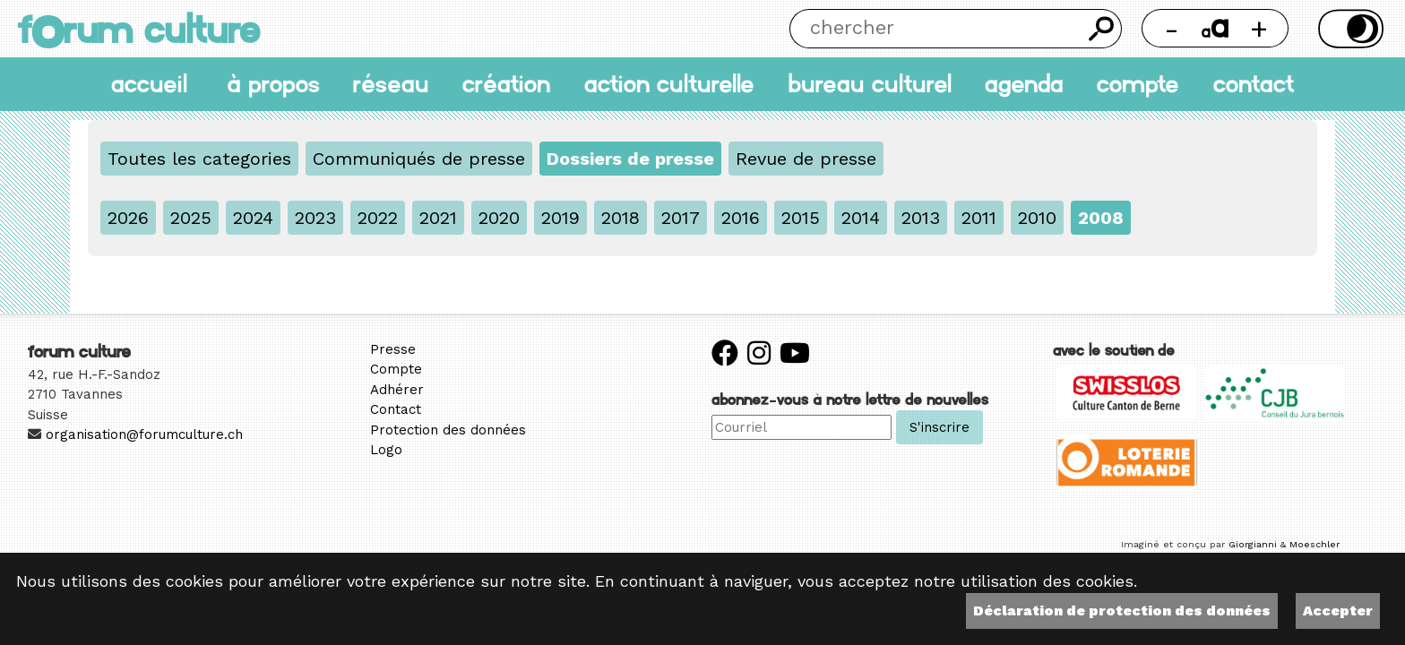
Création (506, 84)
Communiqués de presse (419, 158)
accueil (149, 84)
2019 (560, 217)
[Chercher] (935, 28)
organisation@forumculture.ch (144, 434)
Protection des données (448, 430)
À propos (273, 84)
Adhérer (397, 390)
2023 (315, 217)
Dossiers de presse (630, 158)
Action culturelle (669, 84)
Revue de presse (806, 158)
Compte (1138, 84)
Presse (393, 349)
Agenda (1024, 84)
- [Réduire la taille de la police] (1171, 28)
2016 (740, 217)
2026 (128, 217)
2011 (978, 217)
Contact (1253, 84)
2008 (1101, 217)
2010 (1037, 217)
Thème (1347, 28)
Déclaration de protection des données (1122, 610)
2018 (620, 217)
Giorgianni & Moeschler (1284, 544)
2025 (190, 217)
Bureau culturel (870, 84)
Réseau (391, 84)
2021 (438, 217)
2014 (860, 217)
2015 (800, 217)
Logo (386, 450)
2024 (253, 217)
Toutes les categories (199, 158)
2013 (920, 217)
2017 (680, 217)
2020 (499, 217)
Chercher (1102, 28)
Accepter (1338, 610)
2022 (378, 217)
